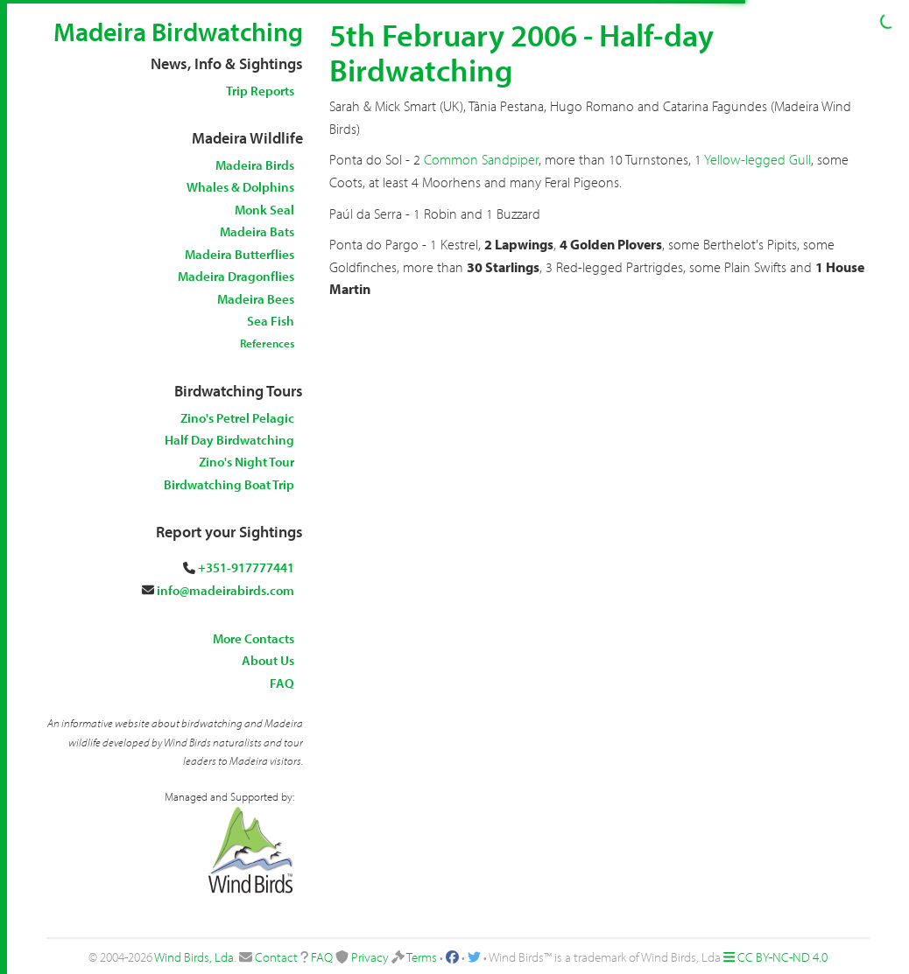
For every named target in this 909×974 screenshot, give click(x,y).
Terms (421, 957)
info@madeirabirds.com (225, 590)
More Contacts (253, 638)
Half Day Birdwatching (229, 439)
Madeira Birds (254, 165)
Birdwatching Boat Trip (229, 484)
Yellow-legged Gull (757, 159)
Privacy (370, 957)
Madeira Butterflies (239, 254)
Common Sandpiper (481, 159)
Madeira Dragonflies (236, 276)
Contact (276, 957)
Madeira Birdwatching (178, 31)
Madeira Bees (255, 299)
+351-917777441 (246, 567)
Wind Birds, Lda (194, 957)
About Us (268, 660)
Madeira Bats (257, 231)
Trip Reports (260, 90)
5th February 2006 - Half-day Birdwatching (521, 51)
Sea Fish (270, 320)
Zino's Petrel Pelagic (237, 418)
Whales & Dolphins (240, 187)
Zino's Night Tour (246, 461)
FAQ (282, 683)
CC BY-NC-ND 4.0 (782, 957)
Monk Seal (264, 209)
